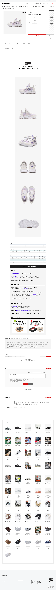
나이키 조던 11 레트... (48, 432)
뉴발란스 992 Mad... (37, 432)
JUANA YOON (8, 533)
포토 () (15, 356)
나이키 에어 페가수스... (8, 496)
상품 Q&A (22, 379)
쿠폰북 (38, 583)
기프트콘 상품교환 (39, 581)
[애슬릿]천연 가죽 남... (8, 534)
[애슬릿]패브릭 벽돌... (18, 521)
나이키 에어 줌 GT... (28, 496)
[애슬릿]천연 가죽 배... (8, 521)
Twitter (50, 38)
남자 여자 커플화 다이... (18, 445)
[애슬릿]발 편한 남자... (38, 521)
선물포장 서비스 (32, 582)
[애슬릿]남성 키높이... (38, 534)
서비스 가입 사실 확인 (20, 580)
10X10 (6, 3)
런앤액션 (18, 482)
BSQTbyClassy (38, 457)
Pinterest (53, 38)
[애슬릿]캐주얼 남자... (28, 521)
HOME (3, 8)
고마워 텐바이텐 (32, 583)
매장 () (21, 356)
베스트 (32, 3)
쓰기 (51, 21)
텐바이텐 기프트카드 (33, 581)
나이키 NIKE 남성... (18, 483)
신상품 (35, 3)
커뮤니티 (24, 3)
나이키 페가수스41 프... (48, 483)
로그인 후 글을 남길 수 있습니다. (27, 376)
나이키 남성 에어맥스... (28, 483)
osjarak (8, 444)
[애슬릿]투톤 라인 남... (48, 521)
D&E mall (28, 457)
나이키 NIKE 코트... (18, 496)
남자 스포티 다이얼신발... (48, 445)
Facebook (51, 38)
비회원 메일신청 (39, 582)
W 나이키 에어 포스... (48, 496)
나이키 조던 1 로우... (28, 432)
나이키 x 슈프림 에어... (18, 432)
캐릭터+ (27, 3)
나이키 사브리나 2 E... (38, 496)
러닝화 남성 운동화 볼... (8, 483)
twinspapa (48, 457)
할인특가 (37, 3)
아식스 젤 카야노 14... (8, 432)
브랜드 (40, 3)
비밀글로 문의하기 (45, 372)
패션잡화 (6, 8)
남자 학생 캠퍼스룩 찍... (38, 445)
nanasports (18, 457)
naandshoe (28, 495)
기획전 (30, 3)
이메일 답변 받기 (30, 372)
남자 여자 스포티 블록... (28, 445)
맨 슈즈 (8, 8)
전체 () (9, 356)
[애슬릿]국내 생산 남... (18, 534)
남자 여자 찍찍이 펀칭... (8, 445)
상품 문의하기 (48, 368)
